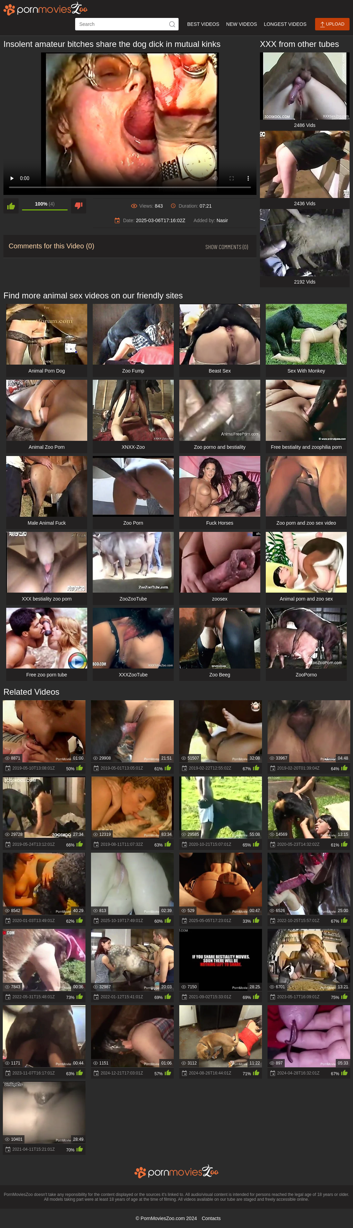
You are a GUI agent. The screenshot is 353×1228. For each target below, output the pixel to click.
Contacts (211, 1218)
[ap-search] (127, 24)
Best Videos (203, 24)
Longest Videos (285, 24)
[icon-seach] (172, 24)
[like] (11, 206)
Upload (332, 24)
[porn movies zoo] (45, 9)
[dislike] (78, 206)
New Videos (241, 24)
